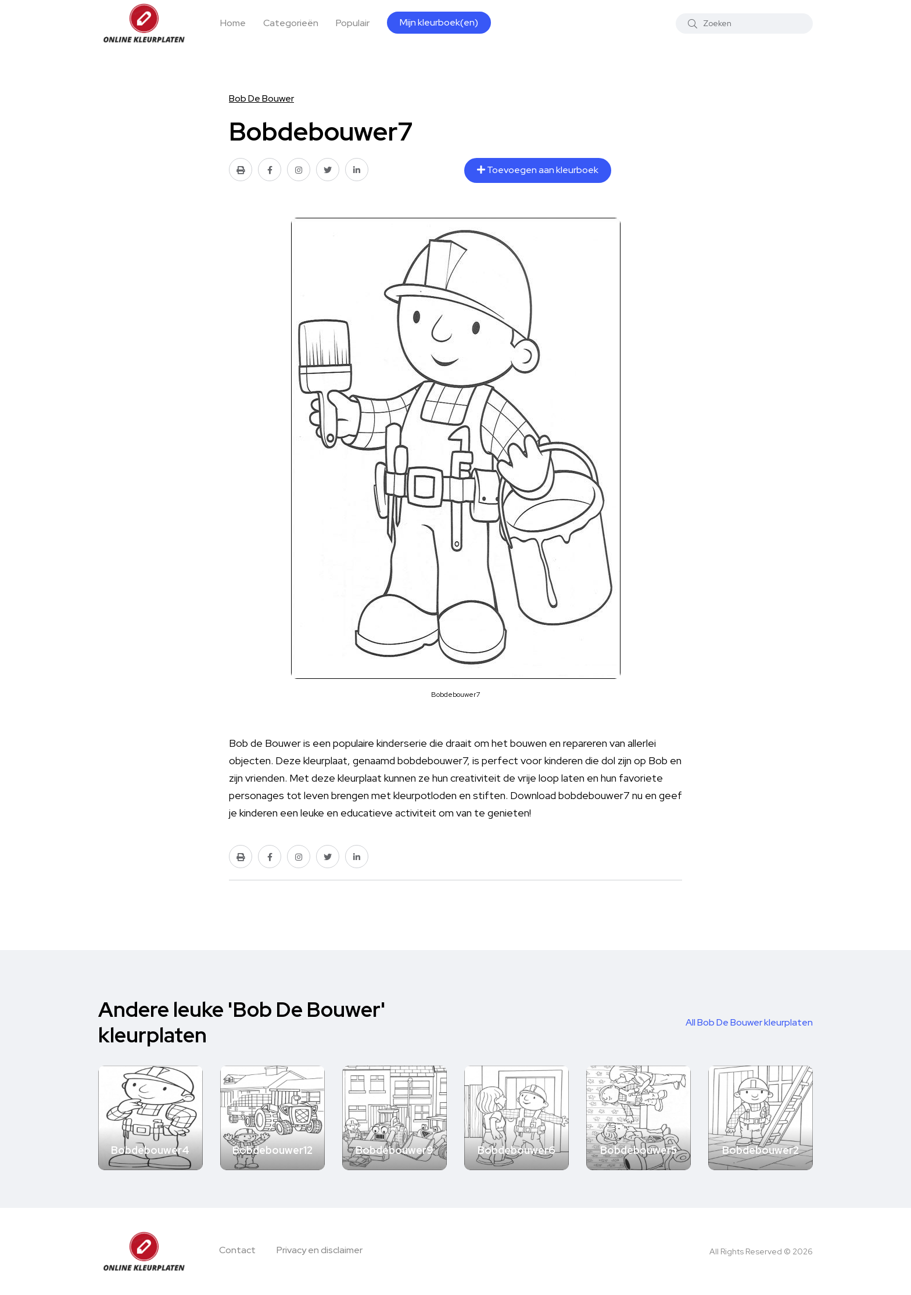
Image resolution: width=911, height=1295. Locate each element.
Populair (353, 23)
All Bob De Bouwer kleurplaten (749, 1022)
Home (233, 23)
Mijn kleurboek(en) (439, 22)
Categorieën (290, 23)
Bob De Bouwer (261, 98)
